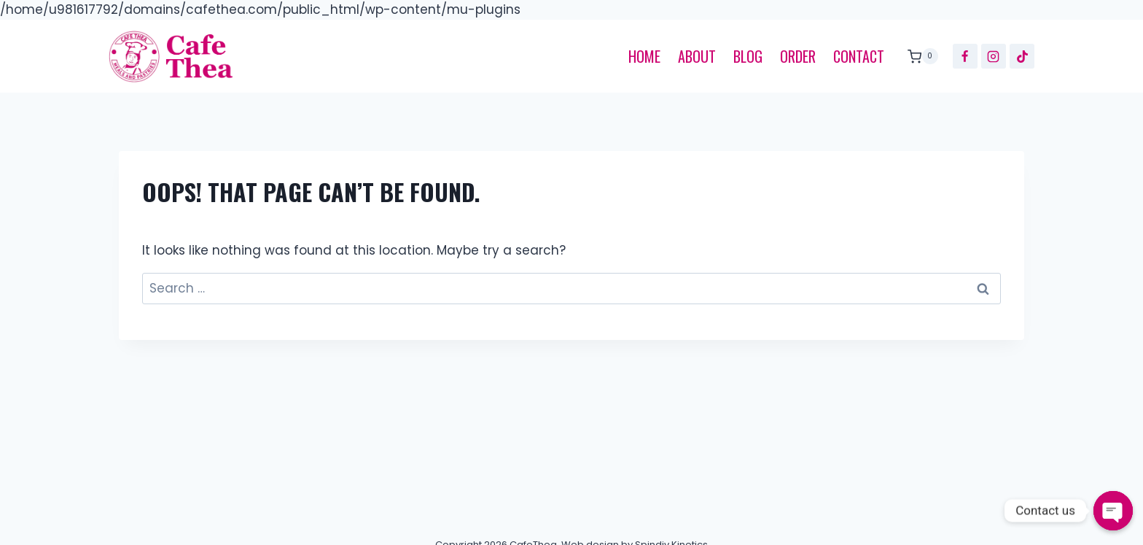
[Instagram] (993, 56)
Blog (747, 56)
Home (644, 56)
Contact (858, 56)
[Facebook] (965, 56)
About (697, 56)
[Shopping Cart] (919, 56)
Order (798, 56)
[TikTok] (1022, 56)
